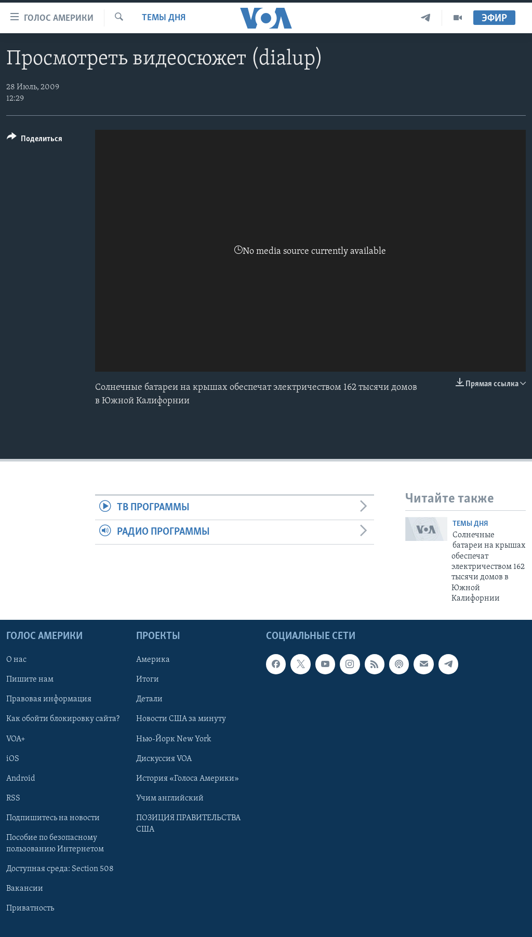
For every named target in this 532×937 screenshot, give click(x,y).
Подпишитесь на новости (53, 817)
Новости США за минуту (181, 719)
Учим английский (170, 798)
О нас (16, 660)
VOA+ (15, 739)
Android (20, 778)
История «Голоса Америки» (187, 778)
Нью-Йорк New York (173, 739)
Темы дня (163, 18)
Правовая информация (48, 699)
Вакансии (24, 888)
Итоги (147, 679)
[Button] (34, 140)
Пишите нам (30, 679)
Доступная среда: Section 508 (60, 868)
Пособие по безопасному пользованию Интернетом (55, 843)
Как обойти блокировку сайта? (62, 719)
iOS (12, 758)
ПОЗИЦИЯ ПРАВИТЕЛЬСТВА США (188, 823)
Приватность (30, 908)
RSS (13, 798)
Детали (149, 699)
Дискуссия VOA (164, 758)
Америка (153, 660)
